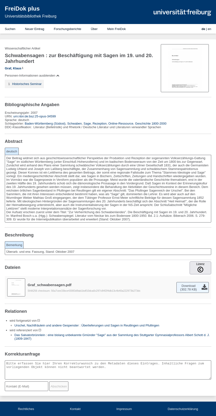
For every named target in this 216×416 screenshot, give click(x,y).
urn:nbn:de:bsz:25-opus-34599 (34, 116)
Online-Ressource (120, 123)
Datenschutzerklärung (183, 409)
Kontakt (75, 409)
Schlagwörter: (15, 123)
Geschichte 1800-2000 (151, 123)
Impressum (124, 409)
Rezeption (100, 123)
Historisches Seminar (27, 84)
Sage (87, 123)
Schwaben (74, 123)
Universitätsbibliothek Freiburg (30, 16)
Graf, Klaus (13, 68)
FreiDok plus (22, 8)
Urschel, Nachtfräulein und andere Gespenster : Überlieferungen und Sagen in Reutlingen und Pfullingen (86, 325)
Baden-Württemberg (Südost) (45, 123)
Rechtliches (26, 409)
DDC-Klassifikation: (19, 127)
